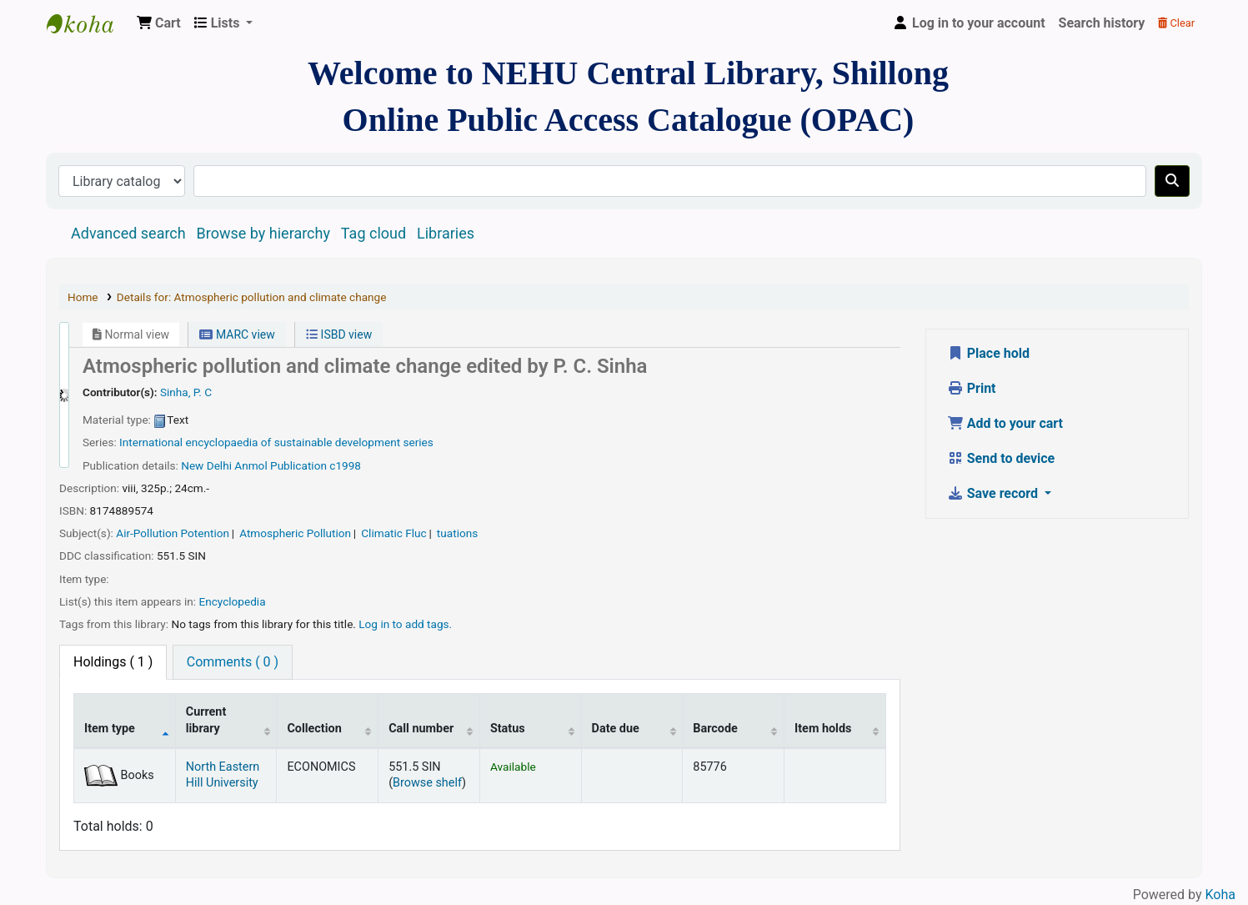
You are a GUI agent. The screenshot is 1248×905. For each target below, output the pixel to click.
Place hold (988, 353)
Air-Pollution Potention (172, 533)
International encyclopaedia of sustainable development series (276, 442)
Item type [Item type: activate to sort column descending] (109, 728)
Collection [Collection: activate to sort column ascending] (314, 728)
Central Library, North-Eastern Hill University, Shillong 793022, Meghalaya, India (88, 23)
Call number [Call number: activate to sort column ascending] (421, 728)
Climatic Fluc (393, 533)
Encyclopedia (231, 601)
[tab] (233, 662)
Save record (994, 493)
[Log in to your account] (968, 23)
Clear (1176, 23)
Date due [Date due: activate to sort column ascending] (615, 728)
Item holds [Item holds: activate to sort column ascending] (822, 728)
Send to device (1001, 458)
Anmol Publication (280, 465)
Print (971, 388)
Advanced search (128, 233)
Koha (1220, 894)
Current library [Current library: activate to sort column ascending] (206, 720)
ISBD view (339, 334)
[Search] (1172, 181)
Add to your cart (1005, 423)
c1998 (345, 465)
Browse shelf (427, 783)
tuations (457, 533)
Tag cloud (373, 233)
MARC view (236, 334)
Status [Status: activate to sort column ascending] (507, 728)
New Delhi (206, 465)
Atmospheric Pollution (295, 533)
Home (83, 297)
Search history (1102, 23)
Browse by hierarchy (263, 233)
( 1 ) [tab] (113, 662)
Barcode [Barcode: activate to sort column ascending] (715, 728)
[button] (159, 23)
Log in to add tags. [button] (405, 624)
